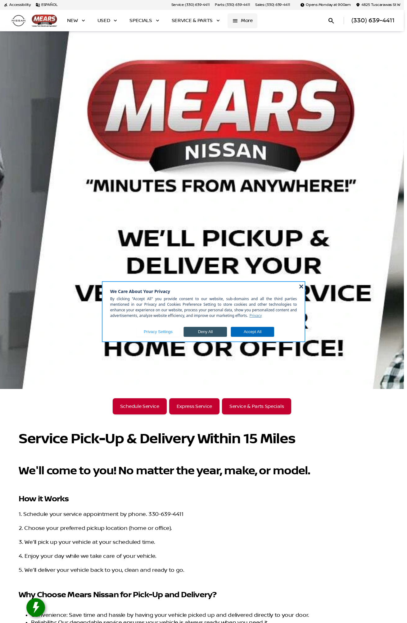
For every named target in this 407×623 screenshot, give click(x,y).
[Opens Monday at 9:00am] (325, 5)
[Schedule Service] (140, 406)
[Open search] (331, 21)
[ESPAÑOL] (46, 5)
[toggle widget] (35, 607)
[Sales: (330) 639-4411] (273, 5)
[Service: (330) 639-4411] (190, 5)
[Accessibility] (17, 5)
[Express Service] (194, 406)
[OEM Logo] (18, 21)
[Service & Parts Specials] (256, 406)
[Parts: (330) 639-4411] (232, 5)
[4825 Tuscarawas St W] (378, 5)
